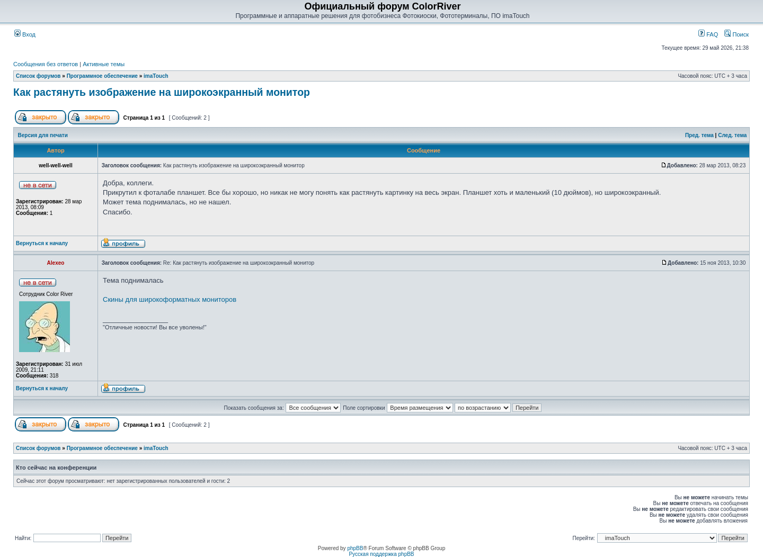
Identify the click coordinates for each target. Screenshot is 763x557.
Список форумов (38, 76)
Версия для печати (43, 135)
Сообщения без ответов (45, 64)
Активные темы (104, 64)
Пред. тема (699, 135)
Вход (25, 34)
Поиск (736, 34)
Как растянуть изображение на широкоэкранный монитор (161, 92)
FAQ (708, 34)
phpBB (355, 548)
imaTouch (156, 76)
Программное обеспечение (102, 76)
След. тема (732, 135)
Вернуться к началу (42, 243)
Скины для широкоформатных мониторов (169, 299)
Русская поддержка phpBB (381, 554)
